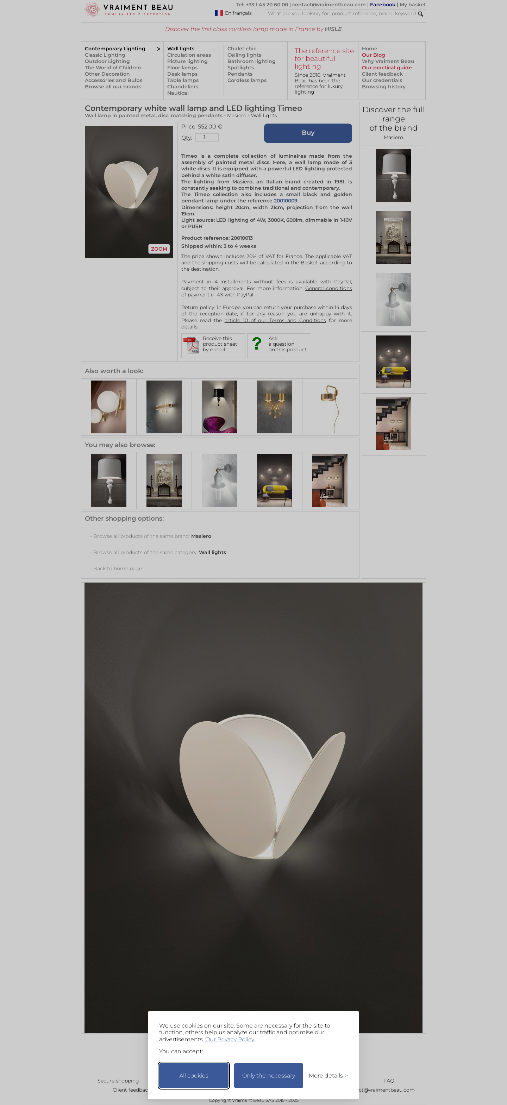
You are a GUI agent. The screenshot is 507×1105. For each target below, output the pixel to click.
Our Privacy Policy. (230, 1039)
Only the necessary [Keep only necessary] (268, 1075)
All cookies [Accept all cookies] (193, 1075)
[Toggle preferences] (325, 1075)
